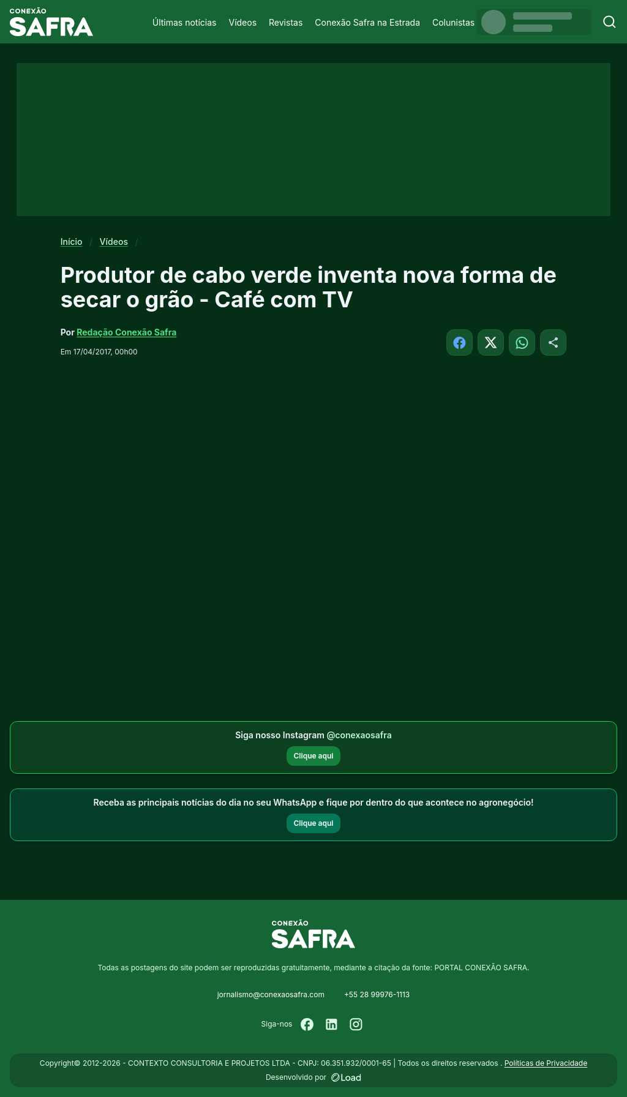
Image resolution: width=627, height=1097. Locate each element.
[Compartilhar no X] (491, 342)
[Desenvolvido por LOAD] (346, 1077)
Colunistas (453, 22)
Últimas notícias (184, 22)
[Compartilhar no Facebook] (459, 342)
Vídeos (242, 22)
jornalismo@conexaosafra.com (271, 994)
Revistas (285, 22)
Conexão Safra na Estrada (367, 22)
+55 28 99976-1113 (377, 994)
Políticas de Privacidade (546, 1063)
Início (72, 241)
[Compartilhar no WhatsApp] (522, 342)
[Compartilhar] (553, 342)
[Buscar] (609, 21)
